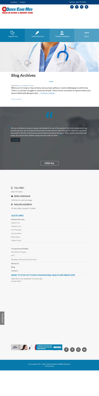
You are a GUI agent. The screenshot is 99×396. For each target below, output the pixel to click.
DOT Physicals (16, 230)
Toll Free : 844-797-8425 (77, 2)
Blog (13, 267)
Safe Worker (18, 252)
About (15, 263)
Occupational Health (19, 249)
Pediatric (16, 226)
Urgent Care (15, 223)
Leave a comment (16, 99)
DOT (13, 255)
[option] (49, 131)
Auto (16, 233)
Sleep (15, 237)
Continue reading (48, 93)
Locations (14, 2)
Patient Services (18, 219)
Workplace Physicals (24, 259)
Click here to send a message (21, 200)
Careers (22, 2)
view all (49, 163)
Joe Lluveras (30, 85)
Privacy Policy (49, 366)
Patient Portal (16, 240)
